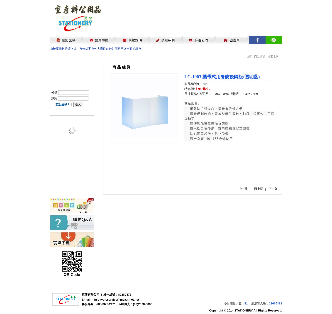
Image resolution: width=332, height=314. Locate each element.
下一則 (273, 189)
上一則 (243, 189)
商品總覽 (259, 56)
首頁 (249, 56)
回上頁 (258, 189)
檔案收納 (273, 56)
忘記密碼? (62, 104)
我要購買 (196, 176)
